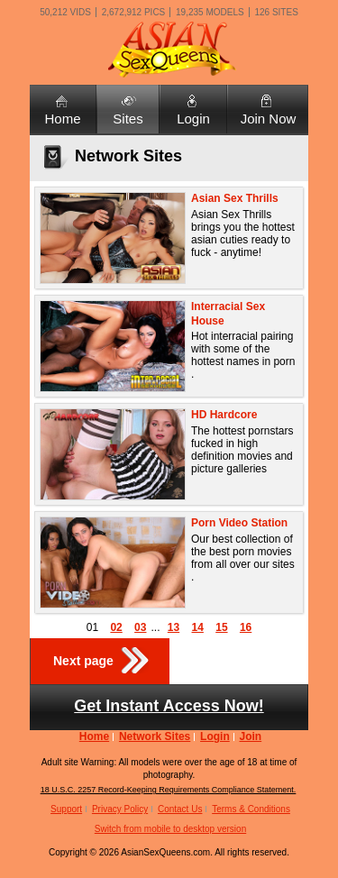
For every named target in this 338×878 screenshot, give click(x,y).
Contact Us (180, 809)
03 (140, 627)
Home (62, 118)
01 (92, 627)
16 (245, 627)
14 (198, 627)
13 (173, 627)
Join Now (269, 118)
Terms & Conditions (251, 809)
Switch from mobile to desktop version (170, 829)
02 (116, 627)
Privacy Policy (120, 809)
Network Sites (154, 736)
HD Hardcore (224, 414)
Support (66, 809)
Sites (127, 118)
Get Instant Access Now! (168, 706)
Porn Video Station (239, 523)
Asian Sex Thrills (235, 198)
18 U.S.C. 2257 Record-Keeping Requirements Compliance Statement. (169, 789)
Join (251, 736)
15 (221, 627)
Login (193, 118)
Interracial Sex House (228, 313)
